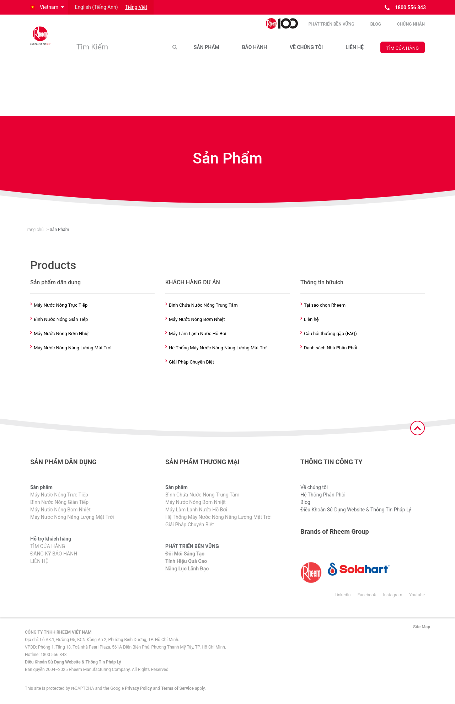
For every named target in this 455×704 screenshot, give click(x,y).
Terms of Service (177, 688)
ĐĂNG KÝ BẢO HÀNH (53, 554)
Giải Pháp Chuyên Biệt (191, 362)
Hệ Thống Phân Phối (323, 495)
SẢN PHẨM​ (206, 47)
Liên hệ (311, 319)
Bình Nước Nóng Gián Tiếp (61, 319)
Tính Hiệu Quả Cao (186, 561)
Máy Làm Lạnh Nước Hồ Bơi (197, 333)
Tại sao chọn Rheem (325, 305)
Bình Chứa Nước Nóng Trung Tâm (203, 305)
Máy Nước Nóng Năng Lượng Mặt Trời (73, 347)
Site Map (421, 627)
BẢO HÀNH (254, 47)
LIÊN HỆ (355, 47)
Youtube (417, 595)
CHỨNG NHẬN (411, 24)
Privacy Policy (138, 688)
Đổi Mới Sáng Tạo (184, 554)
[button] (46, 7)
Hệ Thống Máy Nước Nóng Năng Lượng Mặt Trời (218, 347)
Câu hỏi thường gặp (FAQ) (330, 333)
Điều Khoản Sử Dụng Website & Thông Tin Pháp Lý (355, 510)
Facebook (367, 595)
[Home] (48, 36)
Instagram (392, 595)
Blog (375, 24)
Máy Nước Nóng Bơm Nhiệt (62, 333)
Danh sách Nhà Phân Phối (330, 347)
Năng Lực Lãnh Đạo (187, 569)
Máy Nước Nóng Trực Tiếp (60, 305)
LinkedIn (342, 595)
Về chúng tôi (314, 487)
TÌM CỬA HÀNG (402, 48)
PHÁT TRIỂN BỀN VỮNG (331, 24)
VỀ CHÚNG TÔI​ (306, 47)
